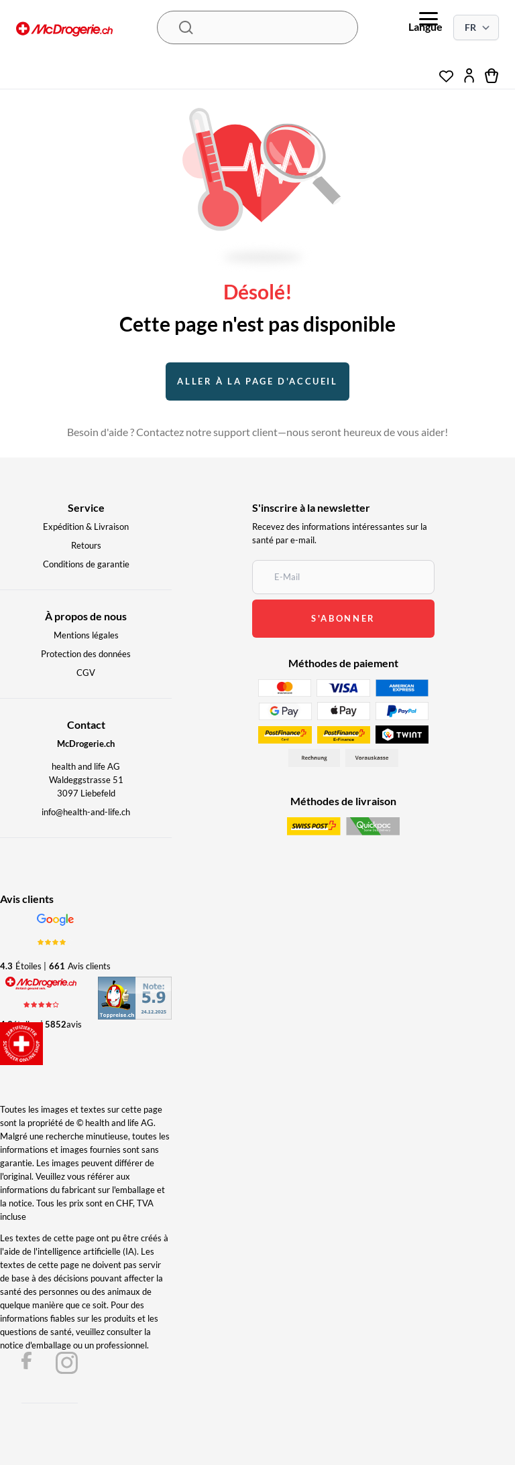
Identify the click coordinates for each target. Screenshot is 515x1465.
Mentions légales (86, 635)
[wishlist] (446, 72)
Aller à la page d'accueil (257, 381)
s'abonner (343, 618)
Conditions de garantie (86, 564)
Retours (86, 545)
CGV (85, 672)
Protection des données (86, 653)
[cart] (492, 75)
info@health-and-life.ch (86, 812)
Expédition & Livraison (86, 526)
